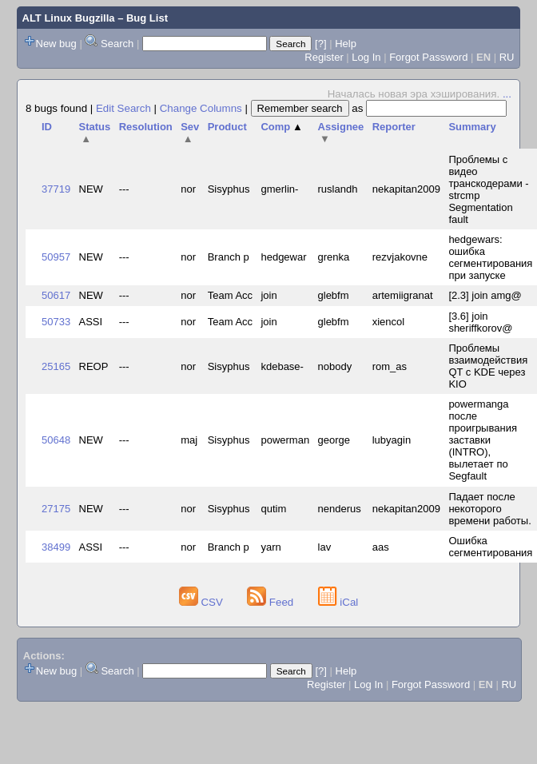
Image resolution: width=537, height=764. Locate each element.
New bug (56, 44)
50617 (56, 295)
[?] (320, 44)
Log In (366, 57)
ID (47, 127)
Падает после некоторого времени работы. (489, 509)
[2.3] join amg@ (484, 295)
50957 (56, 257)
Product (227, 127)
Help (345, 44)
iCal (338, 602)
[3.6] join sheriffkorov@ (480, 322)
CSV (202, 602)
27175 (56, 509)
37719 (56, 189)
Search (117, 44)
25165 (56, 366)
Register (323, 57)
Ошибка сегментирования (490, 547)
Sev (190, 133)
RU (507, 57)
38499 (56, 547)
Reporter (394, 127)
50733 (56, 322)
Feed (271, 602)
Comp (281, 127)
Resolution (146, 127)
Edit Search (123, 108)
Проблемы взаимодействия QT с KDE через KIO (487, 366)
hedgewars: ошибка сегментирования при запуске (490, 257)
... (507, 94)
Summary (471, 127)
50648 (56, 440)
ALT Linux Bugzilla (68, 18)
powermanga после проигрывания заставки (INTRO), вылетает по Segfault (482, 440)
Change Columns (201, 108)
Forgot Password (428, 57)
